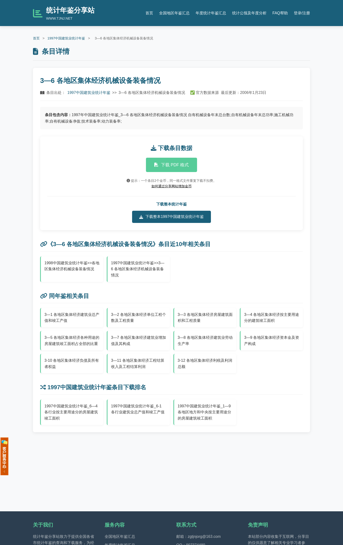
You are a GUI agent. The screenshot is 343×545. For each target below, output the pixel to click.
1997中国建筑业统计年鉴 (66, 38)
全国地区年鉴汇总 (174, 13)
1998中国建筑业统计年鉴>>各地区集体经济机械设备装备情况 (71, 266)
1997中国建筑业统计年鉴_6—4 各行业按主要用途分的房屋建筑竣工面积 (71, 412)
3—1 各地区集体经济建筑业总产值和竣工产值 (71, 318)
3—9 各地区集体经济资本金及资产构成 (271, 340)
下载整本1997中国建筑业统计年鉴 (171, 217)
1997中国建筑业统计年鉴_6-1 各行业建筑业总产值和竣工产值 (138, 409)
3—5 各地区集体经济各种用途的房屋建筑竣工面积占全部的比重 (71, 340)
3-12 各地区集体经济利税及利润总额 (205, 363)
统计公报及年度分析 (249, 13)
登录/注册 (302, 13)
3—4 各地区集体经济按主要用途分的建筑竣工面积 (271, 318)
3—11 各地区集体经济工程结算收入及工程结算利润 (137, 363)
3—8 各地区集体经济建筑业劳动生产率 (205, 340)
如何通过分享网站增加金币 (171, 186)
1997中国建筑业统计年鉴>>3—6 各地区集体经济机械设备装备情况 (137, 269)
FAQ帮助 (280, 13)
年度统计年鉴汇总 (211, 13)
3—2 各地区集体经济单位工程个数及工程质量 (138, 318)
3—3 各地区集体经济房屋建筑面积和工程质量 (205, 318)
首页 (149, 13)
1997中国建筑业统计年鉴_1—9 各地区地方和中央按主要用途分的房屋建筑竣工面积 (204, 412)
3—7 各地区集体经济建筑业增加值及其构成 (138, 340)
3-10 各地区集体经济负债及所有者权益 (71, 363)
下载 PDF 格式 (171, 164)
